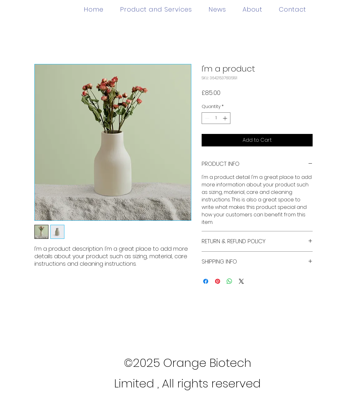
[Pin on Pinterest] (217, 281)
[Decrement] (206, 118)
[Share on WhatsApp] (229, 281)
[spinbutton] (216, 118)
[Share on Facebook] (205, 281)
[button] (156, 9)
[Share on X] (241, 281)
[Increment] (225, 118)
